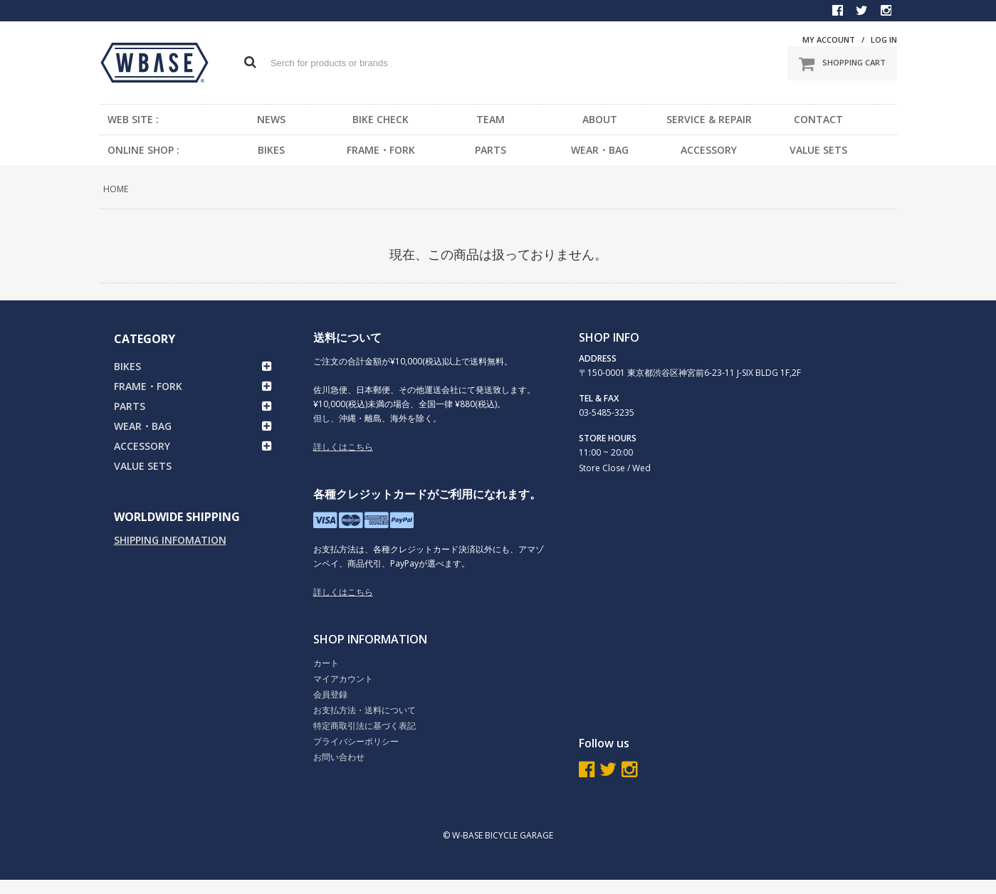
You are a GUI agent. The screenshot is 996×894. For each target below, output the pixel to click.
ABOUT (599, 119)
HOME (115, 189)
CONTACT (818, 119)
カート (326, 663)
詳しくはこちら (343, 447)
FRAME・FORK (381, 150)
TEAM (490, 119)
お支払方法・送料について (364, 710)
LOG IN (884, 39)
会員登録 (330, 694)
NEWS (271, 119)
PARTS (490, 150)
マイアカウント (343, 679)
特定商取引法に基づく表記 (364, 726)
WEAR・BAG (600, 150)
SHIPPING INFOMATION (170, 540)
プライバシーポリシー (356, 741)
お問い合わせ (339, 757)
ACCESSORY (709, 150)
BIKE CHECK (380, 119)
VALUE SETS (818, 150)
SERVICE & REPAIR (709, 119)
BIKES (271, 150)
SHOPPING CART (842, 63)
